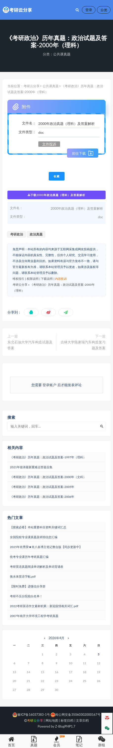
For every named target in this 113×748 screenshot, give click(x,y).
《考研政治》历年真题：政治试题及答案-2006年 (42, 497)
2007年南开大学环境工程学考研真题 (34, 616)
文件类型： (27, 132)
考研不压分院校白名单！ (26, 596)
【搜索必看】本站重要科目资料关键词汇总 (38, 527)
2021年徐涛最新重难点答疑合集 (31, 467)
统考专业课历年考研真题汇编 (29, 557)
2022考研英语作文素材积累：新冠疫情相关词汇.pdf (44, 606)
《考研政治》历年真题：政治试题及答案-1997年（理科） (48, 457)
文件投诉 (49, 144)
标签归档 (67, 720)
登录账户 (49, 385)
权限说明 (33, 279)
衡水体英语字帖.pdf (23, 576)
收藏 (57, 176)
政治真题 (36, 234)
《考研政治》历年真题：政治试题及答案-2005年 (42, 487)
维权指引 (18, 279)
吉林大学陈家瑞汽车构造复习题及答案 (83, 345)
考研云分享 (31, 86)
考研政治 (16, 234)
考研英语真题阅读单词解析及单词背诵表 (36, 566)
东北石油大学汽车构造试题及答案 (29, 345)
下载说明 (47, 279)
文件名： (29, 123)
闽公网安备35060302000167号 (75, 714)
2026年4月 (56, 638)
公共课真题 (61, 54)
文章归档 (82, 720)
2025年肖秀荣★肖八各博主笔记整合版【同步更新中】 (46, 547)
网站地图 (51, 720)
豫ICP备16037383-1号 (31, 714)
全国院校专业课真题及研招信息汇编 (33, 537)
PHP (68, 726)
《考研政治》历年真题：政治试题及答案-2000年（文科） (48, 477)
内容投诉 (61, 279)
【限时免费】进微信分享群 (27, 586)
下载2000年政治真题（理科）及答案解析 (56, 195)
